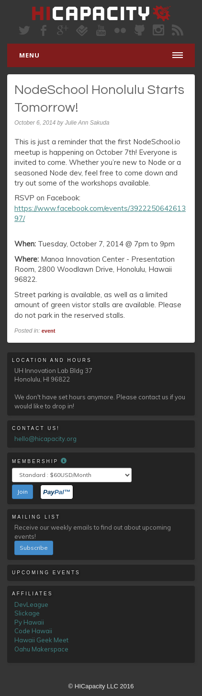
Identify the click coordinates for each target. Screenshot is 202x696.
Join (22, 491)
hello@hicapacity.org (45, 438)
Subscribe (34, 547)
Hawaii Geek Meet (41, 640)
